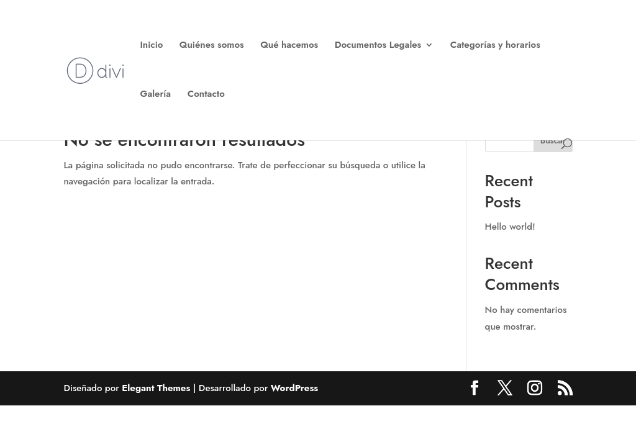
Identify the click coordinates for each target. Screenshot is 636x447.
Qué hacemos (289, 46)
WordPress (294, 388)
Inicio (151, 46)
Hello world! (510, 226)
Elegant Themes (156, 388)
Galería (155, 95)
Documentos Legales (378, 46)
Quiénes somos (211, 46)
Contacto (206, 95)
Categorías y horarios (495, 46)
